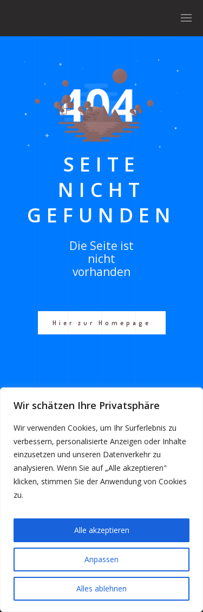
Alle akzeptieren (101, 530)
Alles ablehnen (101, 588)
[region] (101, 499)
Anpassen (101, 559)
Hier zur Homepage (102, 323)
